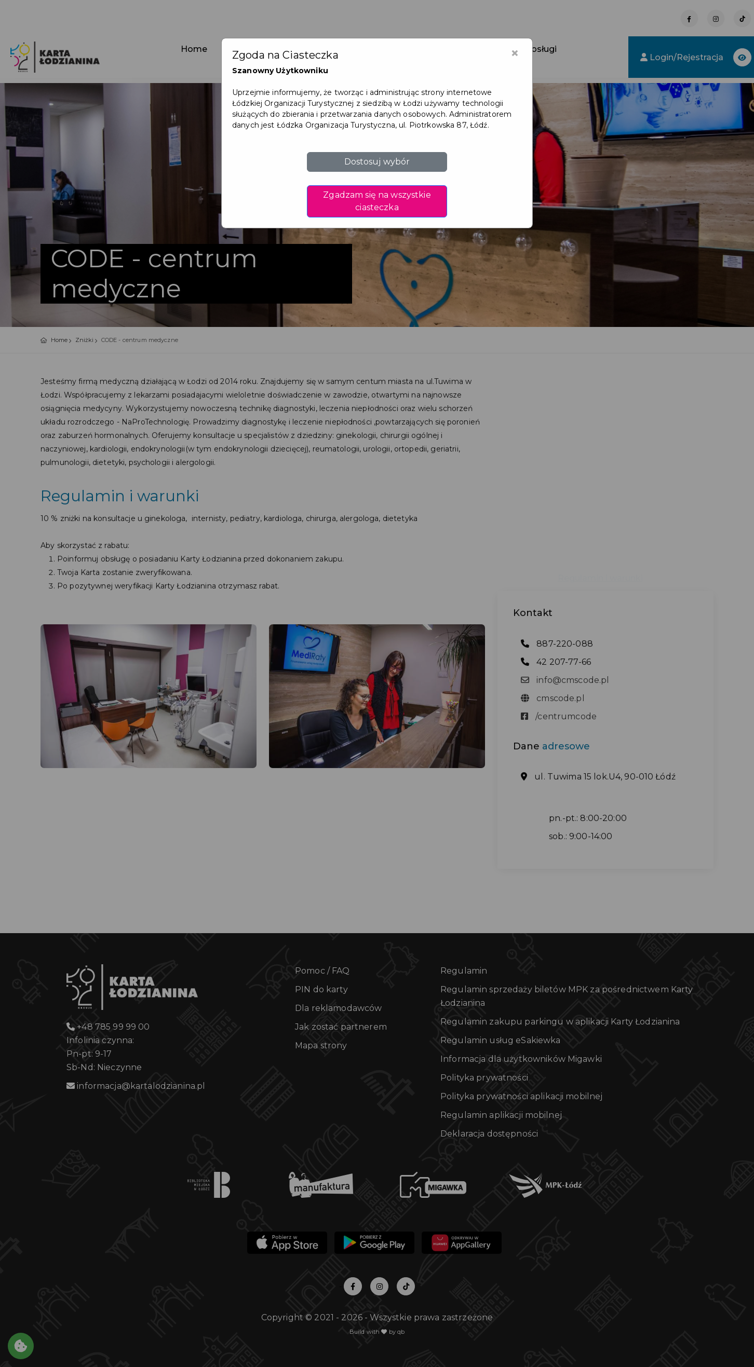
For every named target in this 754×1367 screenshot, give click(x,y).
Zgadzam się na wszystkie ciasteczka (376, 201)
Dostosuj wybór (377, 162)
